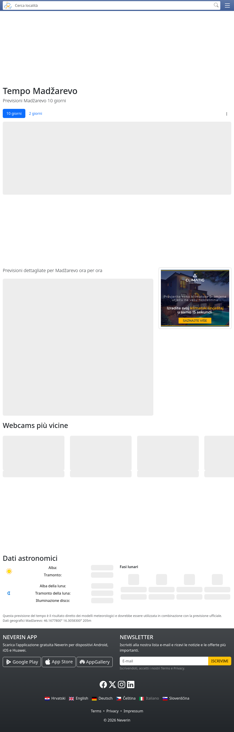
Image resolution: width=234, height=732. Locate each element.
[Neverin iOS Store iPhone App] (59, 662)
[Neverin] (8, 5)
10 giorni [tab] (14, 113)
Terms (96, 711)
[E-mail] (164, 661)
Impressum (133, 711)
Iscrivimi (219, 661)
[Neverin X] (112, 684)
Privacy (112, 711)
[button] (227, 5)
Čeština (126, 698)
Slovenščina (176, 698)
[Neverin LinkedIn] (130, 684)
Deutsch (102, 698)
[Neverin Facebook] (103, 684)
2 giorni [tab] (35, 113)
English (78, 698)
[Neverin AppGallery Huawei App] (94, 662)
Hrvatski (55, 698)
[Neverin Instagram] (121, 684)
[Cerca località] (112, 5)
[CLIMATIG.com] (195, 298)
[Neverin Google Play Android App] (22, 662)
